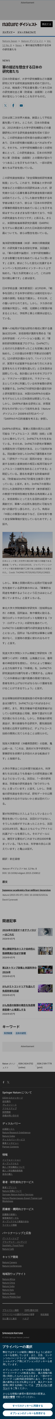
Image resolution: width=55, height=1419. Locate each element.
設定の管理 (9, 1397)
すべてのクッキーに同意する (27, 1405)
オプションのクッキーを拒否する (27, 1413)
